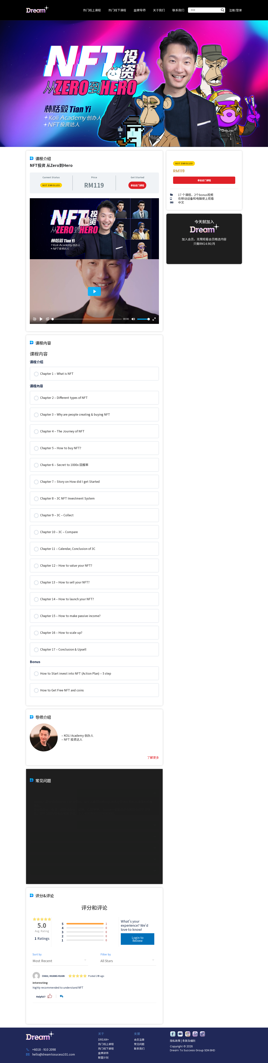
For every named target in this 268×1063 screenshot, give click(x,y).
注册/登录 (235, 10)
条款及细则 (188, 1040)
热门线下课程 (117, 10)
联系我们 (178, 10)
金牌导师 (140, 10)
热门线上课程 (92, 10)
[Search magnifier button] (222, 10)
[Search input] (205, 10)
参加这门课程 (137, 774)
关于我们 (159, 10)
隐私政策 (175, 1040)
